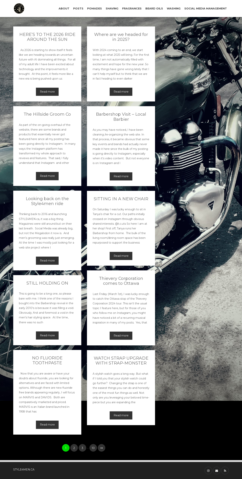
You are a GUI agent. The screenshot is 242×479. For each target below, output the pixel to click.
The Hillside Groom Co (47, 114)
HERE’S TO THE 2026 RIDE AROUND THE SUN (47, 37)
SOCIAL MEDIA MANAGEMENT (205, 8)
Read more (47, 91)
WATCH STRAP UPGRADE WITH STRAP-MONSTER (121, 361)
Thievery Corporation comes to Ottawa (121, 281)
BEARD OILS (154, 8)
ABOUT (64, 8)
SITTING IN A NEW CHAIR (121, 198)
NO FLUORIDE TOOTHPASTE (47, 360)
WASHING (174, 8)
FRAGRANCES (132, 8)
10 (93, 448)
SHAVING (112, 8)
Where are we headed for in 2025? (121, 37)
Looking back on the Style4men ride (47, 201)
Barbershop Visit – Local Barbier (121, 117)
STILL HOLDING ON (47, 283)
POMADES (94, 8)
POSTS (78, 8)
